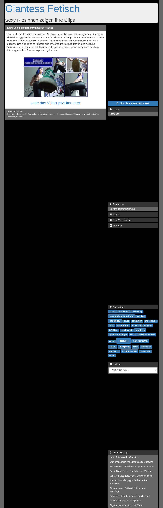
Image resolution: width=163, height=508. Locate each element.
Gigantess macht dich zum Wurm (126, 505)
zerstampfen (59, 114)
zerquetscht (145, 351)
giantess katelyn (118, 334)
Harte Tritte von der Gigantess (124, 457)
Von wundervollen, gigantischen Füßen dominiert (129, 482)
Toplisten (116, 225)
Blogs (114, 214)
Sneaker (68, 114)
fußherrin (148, 326)
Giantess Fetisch (42, 8)
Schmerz (77, 114)
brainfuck (140, 316)
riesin (123, 340)
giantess (140, 330)
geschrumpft (126, 330)
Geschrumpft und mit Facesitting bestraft (130, 496)
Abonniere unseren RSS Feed (132, 103)
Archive (115, 364)
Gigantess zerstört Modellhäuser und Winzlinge (128, 490)
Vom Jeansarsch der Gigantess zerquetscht (131, 462)
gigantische (48, 114)
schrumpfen (37, 114)
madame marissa (147, 335)
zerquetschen (129, 351)
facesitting (122, 325)
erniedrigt (86, 114)
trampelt (19, 117)
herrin (133, 334)
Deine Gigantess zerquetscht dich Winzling (131, 471)
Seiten (114, 109)
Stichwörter (117, 307)
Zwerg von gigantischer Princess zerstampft (30, 27)
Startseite (114, 114)
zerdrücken (146, 347)
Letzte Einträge (119, 452)
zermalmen (114, 351)
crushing (115, 320)
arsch (112, 311)
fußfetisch (136, 326)
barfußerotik (124, 312)
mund (111, 341)
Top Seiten (117, 204)
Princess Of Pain (24, 114)
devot (126, 321)
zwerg (112, 355)
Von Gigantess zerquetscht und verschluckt (131, 475)
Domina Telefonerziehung (122, 209)
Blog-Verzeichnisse (121, 220)
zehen (135, 347)
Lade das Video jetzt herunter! (55, 103)
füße (111, 325)
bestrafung (137, 312)
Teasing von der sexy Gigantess (125, 500)
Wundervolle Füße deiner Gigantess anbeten (132, 466)
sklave (112, 346)
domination (137, 321)
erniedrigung (150, 321)
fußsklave (113, 330)
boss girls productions (121, 316)
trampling (125, 346)
